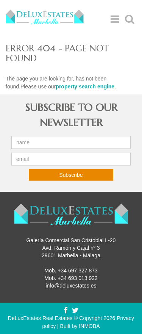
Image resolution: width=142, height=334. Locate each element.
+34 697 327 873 (78, 271)
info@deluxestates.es (70, 286)
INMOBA (89, 326)
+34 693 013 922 (78, 278)
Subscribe (71, 175)
